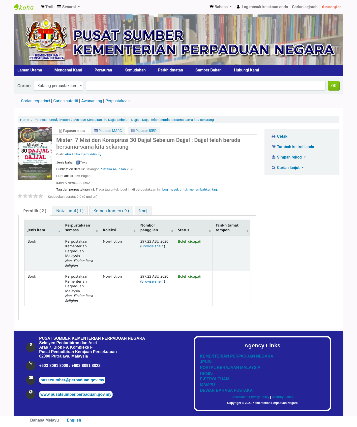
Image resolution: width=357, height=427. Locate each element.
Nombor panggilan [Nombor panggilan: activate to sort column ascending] (149, 227)
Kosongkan (331, 7)
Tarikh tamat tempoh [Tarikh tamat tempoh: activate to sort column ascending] (227, 227)
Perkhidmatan (170, 70)
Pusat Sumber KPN (26, 7)
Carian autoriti (65, 101)
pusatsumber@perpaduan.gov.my (72, 380)
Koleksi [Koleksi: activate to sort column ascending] (109, 230)
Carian (24, 85)
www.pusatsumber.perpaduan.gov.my (75, 394)
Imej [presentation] (143, 210)
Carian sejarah (305, 6)
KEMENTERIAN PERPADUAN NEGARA (236, 356)
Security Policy (282, 397)
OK (333, 85)
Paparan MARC (108, 131)
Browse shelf (152, 246)
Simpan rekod (287, 157)
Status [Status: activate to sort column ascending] (183, 230)
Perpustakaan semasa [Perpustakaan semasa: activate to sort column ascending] (77, 227)
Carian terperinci (35, 101)
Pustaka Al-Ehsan (113, 169)
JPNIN (206, 362)
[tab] (34, 211)
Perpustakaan (117, 101)
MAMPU (207, 385)
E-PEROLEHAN (214, 379)
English (74, 420)
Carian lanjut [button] (285, 167)
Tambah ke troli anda (292, 146)
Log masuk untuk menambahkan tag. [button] (190, 189)
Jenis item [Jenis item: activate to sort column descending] (36, 230)
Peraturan (103, 70)
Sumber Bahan (208, 70)
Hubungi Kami (246, 70)
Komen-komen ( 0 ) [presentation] (111, 210)
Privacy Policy (259, 397)
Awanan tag (91, 101)
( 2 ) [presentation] (34, 210)
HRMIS (206, 373)
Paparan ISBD (144, 131)
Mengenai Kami (68, 70)
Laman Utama (29, 70)
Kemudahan (135, 70)
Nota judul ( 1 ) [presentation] (70, 210)
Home (24, 120)
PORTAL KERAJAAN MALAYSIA (230, 367)
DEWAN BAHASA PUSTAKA (226, 390)
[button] (47, 7)
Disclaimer (239, 397)
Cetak (279, 136)
